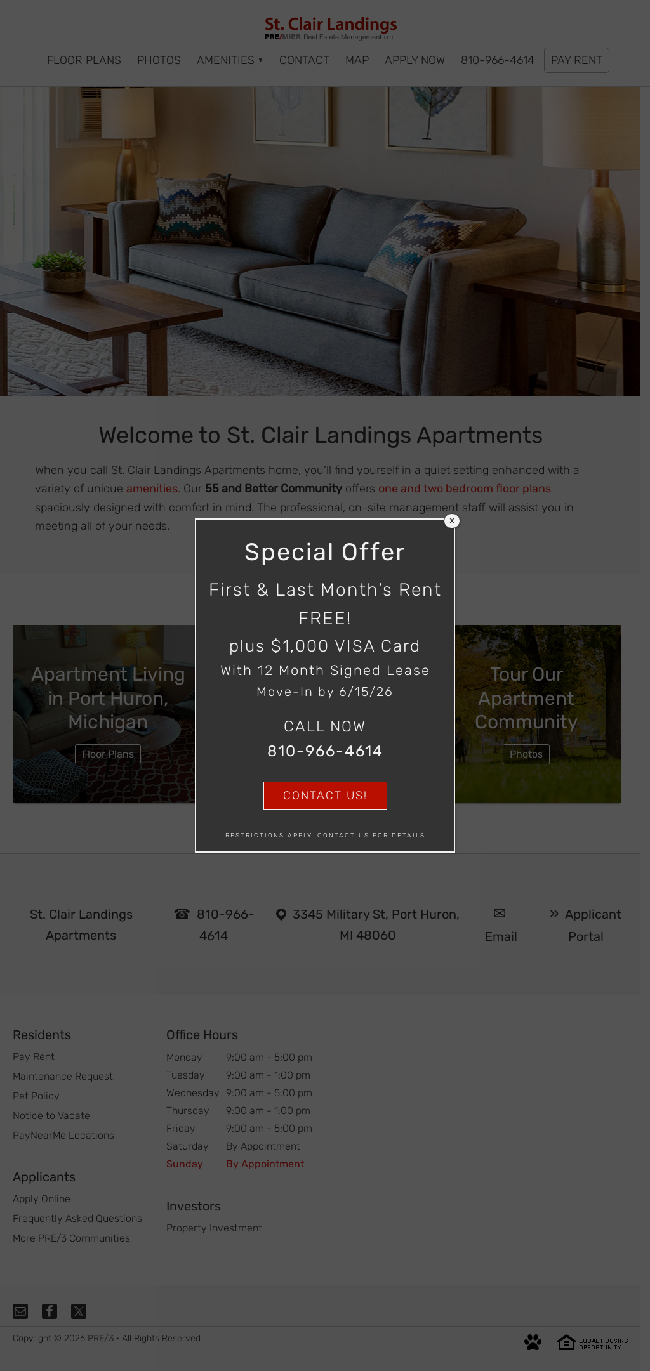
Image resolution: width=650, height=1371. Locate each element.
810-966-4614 (325, 751)
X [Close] (451, 520)
